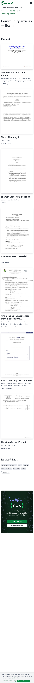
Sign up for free (17, 521)
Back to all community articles (11, 7)
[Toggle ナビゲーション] (31, 3)
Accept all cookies (23, 681)
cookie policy (15, 678)
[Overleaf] (7, 3)
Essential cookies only (9, 681)
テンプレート (14, 11)
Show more (5, 472)
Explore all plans (17, 526)
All (7, 11)
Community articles (8, 14)
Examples (23, 11)
